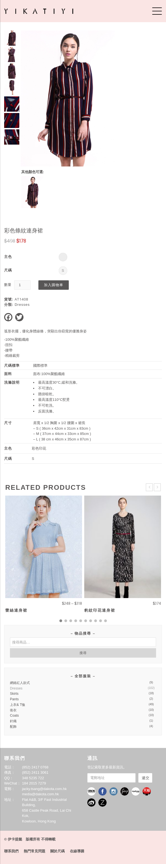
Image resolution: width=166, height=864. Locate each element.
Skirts (14, 694)
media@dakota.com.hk (40, 794)
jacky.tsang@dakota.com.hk (44, 789)
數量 (7, 285)
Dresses (22, 304)
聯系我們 (11, 851)
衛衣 (13, 710)
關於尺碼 (57, 851)
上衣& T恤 (17, 705)
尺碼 (8, 270)
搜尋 (83, 653)
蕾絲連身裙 (16, 610)
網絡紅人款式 (20, 683)
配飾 (13, 727)
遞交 (145, 778)
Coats (14, 715)
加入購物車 (53, 285)
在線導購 (77, 851)
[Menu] (157, 11)
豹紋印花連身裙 (99, 610)
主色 (8, 257)
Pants (14, 699)
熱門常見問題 (34, 851)
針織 (13, 721)
